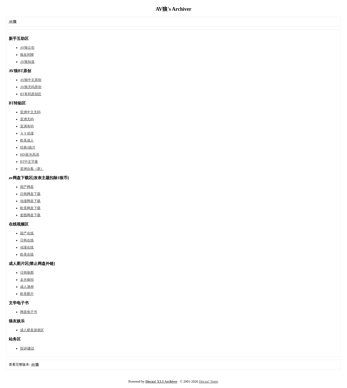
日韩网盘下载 (30, 194)
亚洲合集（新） (32, 169)
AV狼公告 (27, 48)
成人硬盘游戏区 (32, 330)
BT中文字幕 (29, 162)
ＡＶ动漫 (27, 133)
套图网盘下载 (30, 215)
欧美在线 (27, 254)
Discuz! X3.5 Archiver (161, 381)
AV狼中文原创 (31, 80)
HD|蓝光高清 (29, 155)
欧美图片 (27, 294)
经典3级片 (27, 147)
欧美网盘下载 (30, 208)
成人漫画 (27, 287)
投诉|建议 (27, 348)
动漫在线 (27, 247)
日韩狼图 (27, 273)
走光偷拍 (27, 280)
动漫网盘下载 (30, 201)
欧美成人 (27, 140)
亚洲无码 (27, 119)
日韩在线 (27, 240)
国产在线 (27, 233)
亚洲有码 (27, 126)
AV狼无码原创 (31, 87)
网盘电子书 (28, 312)
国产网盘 (27, 187)
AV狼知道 (27, 62)
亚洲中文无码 (30, 112)
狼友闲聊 (27, 55)
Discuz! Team (208, 381)
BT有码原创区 (30, 94)
